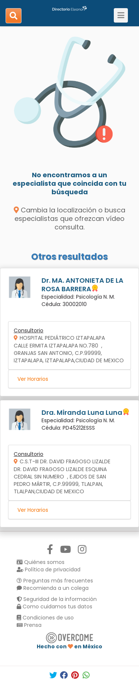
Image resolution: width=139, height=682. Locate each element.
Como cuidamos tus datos (54, 606)
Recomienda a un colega (53, 588)
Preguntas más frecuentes (55, 580)
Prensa (29, 625)
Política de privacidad (48, 569)
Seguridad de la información (57, 599)
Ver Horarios (32, 379)
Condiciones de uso (45, 617)
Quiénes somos (40, 562)
